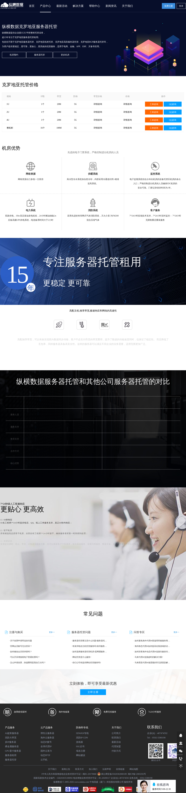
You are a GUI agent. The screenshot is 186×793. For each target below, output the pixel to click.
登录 (181, 6)
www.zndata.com (81, 782)
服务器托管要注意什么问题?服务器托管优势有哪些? (90, 641)
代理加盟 (116, 746)
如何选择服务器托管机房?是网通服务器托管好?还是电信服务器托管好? (90, 651)
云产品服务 (47, 727)
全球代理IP (46, 746)
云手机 (44, 759)
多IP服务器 (10, 742)
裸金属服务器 (12, 746)
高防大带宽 (10, 737)
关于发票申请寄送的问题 (21, 641)
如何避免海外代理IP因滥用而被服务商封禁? (152, 641)
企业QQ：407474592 (157, 733)
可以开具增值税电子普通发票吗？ (25, 657)
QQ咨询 (172, 104)
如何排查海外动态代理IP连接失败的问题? (152, 651)
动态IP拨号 (46, 742)
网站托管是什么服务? (81, 657)
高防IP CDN (82, 737)
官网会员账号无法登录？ (21, 646)
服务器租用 (10, 755)
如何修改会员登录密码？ (21, 651)
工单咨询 (154, 104)
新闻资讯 (111, 5)
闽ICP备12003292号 (137, 774)
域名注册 (80, 751)
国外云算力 (46, 751)
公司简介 (116, 733)
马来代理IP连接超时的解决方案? (149, 657)
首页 (31, 5)
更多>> (52, 632)
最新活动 (61, 5)
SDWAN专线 (82, 733)
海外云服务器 (47, 737)
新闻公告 (66, 769)
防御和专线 (82, 727)
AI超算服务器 (12, 733)
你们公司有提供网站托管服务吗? (86, 662)
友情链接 (120, 769)
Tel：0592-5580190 (156, 737)
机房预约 (14, 55)
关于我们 (116, 727)
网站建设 (80, 755)
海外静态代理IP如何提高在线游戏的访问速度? (152, 646)
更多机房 (65, 55)
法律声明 (106, 769)
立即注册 (93, 692)
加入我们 (93, 769)
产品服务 (10, 727)
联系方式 (79, 769)
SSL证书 (80, 746)
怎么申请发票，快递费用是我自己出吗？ (28, 662)
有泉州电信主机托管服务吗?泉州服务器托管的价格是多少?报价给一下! (90, 646)
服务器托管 (39, 55)
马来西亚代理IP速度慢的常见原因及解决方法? (152, 662)
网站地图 (134, 769)
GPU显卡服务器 (13, 751)
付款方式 (116, 751)
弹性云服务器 (47, 733)
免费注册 (168, 6)
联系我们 (116, 737)
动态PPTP (45, 755)
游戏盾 (79, 742)
